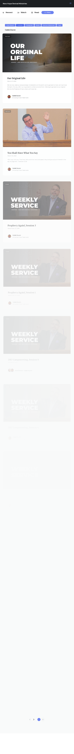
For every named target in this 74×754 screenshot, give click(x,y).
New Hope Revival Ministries (15, 4)
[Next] (33, 719)
